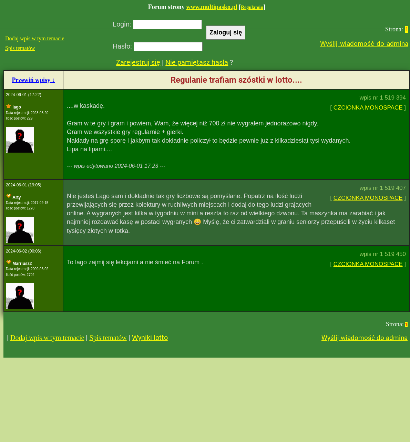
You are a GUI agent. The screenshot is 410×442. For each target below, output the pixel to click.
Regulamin (252, 7)
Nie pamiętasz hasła (196, 62)
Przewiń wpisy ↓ (33, 79)
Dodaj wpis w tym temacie (34, 38)
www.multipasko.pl (211, 6)
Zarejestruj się (138, 62)
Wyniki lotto (150, 337)
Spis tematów (20, 48)
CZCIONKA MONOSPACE (368, 107)
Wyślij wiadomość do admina (364, 44)
